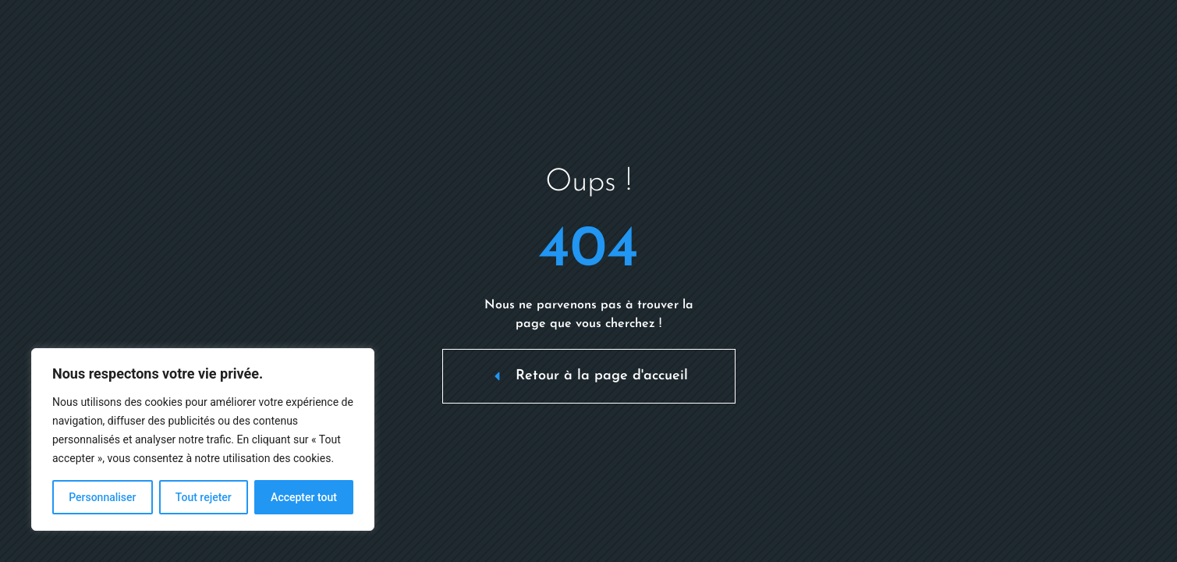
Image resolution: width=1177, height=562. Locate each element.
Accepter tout (304, 497)
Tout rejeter (203, 497)
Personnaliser (102, 497)
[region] (202, 439)
